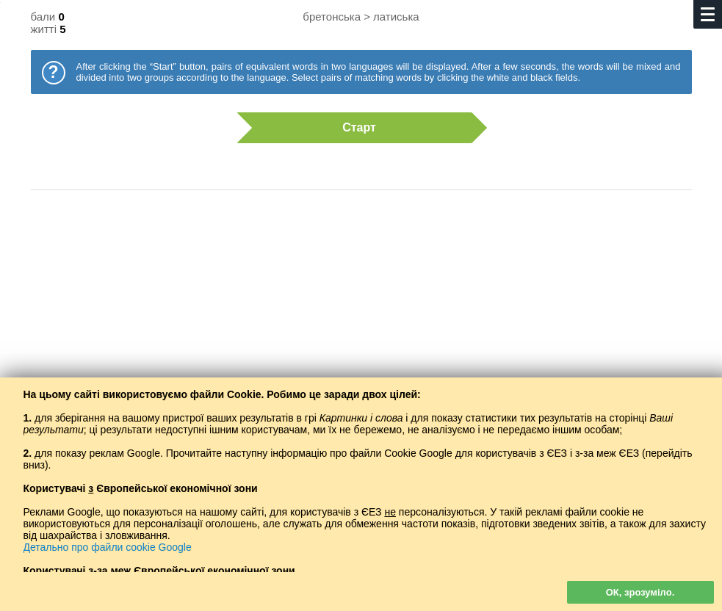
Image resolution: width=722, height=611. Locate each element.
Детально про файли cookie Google (108, 547)
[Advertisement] (361, 319)
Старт (354, 127)
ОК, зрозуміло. (640, 592)
